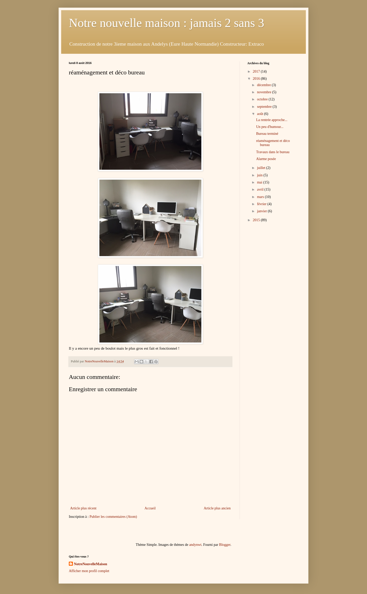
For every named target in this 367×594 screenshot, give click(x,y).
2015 (257, 220)
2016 (257, 79)
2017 (257, 71)
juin (260, 175)
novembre (264, 92)
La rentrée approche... (271, 120)
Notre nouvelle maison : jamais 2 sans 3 (166, 23)
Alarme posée (266, 159)
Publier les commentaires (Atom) (113, 517)
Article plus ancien (217, 508)
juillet (261, 168)
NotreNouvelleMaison (90, 564)
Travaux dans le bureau (273, 152)
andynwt (195, 545)
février (262, 204)
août (260, 114)
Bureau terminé (267, 134)
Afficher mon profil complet (89, 571)
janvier (262, 211)
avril (260, 189)
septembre (264, 107)
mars (261, 197)
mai (260, 182)
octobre (262, 99)
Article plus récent (83, 508)
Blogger (224, 545)
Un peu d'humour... (269, 127)
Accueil (150, 508)
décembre (264, 85)
